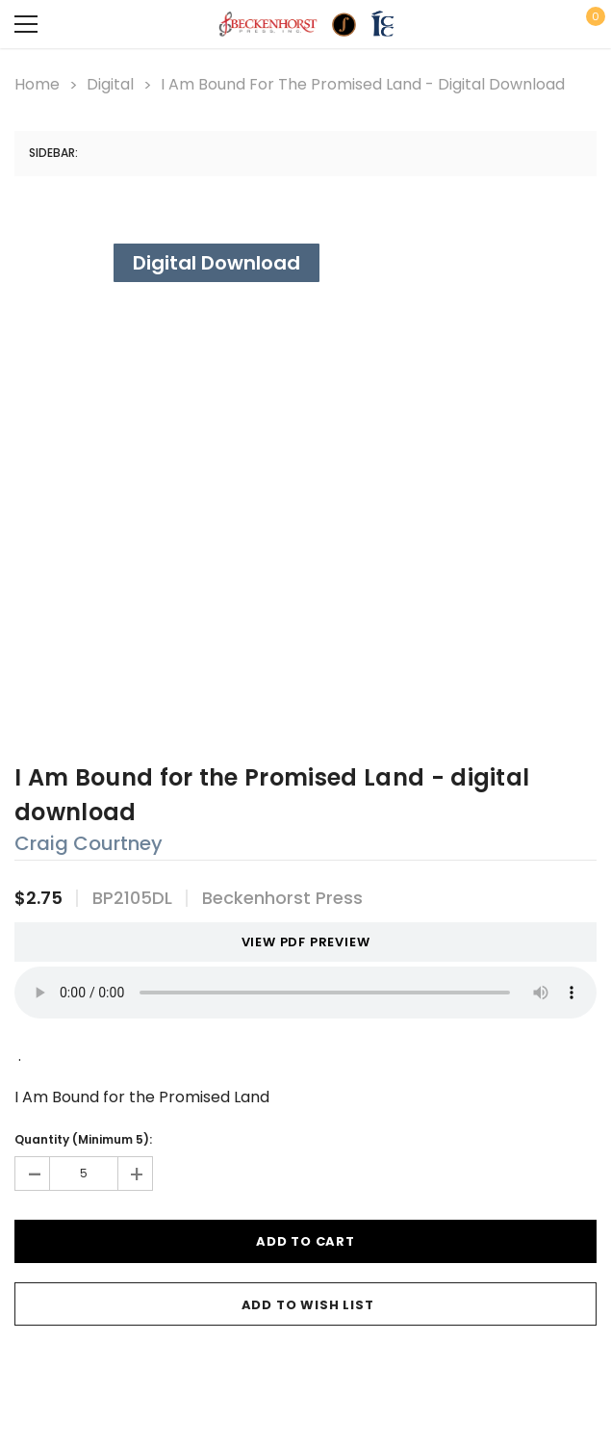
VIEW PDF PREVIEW (299, 942)
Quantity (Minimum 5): (83, 1139)
